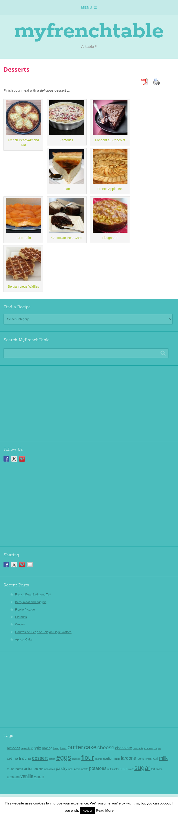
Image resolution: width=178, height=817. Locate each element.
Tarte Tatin (23, 238)
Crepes (20, 624)
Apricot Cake (23, 639)
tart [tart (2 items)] (153, 769)
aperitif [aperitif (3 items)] (26, 748)
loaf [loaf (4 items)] (155, 758)
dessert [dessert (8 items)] (40, 758)
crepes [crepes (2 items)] (157, 748)
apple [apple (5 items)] (36, 748)
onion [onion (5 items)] (29, 768)
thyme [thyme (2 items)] (159, 769)
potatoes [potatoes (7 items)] (97, 768)
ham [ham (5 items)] (116, 758)
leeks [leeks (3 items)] (140, 758)
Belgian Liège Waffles (23, 286)
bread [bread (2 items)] (63, 748)
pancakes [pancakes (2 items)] (49, 769)
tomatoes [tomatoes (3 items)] (13, 776)
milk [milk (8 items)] (163, 758)
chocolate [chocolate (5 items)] (123, 748)
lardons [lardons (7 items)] (128, 758)
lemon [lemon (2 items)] (148, 758)
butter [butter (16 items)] (75, 747)
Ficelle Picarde (25, 609)
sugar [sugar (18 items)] (142, 767)
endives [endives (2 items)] (76, 758)
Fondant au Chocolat (110, 140)
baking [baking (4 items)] (47, 748)
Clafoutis (66, 140)
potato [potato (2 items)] (84, 769)
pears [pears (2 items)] (77, 769)
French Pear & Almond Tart (33, 594)
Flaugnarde (110, 238)
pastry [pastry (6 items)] (61, 768)
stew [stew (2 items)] (131, 769)
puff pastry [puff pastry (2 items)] (113, 769)
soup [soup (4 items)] (123, 769)
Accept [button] (87, 810)
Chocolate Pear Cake (66, 238)
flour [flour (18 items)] (87, 757)
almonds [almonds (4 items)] (13, 748)
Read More (105, 810)
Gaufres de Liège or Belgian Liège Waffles (43, 632)
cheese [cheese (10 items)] (105, 747)
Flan (67, 189)
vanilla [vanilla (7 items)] (26, 776)
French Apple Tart (110, 189)
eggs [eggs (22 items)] (63, 757)
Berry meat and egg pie (30, 602)
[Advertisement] (89, 401)
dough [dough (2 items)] (51, 758)
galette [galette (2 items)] (98, 758)
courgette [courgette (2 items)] (138, 748)
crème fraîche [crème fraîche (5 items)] (19, 758)
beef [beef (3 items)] (56, 748)
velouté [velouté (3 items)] (39, 776)
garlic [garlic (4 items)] (107, 758)
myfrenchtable (89, 31)
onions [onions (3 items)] (38, 769)
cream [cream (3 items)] (148, 748)
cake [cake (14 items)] (90, 747)
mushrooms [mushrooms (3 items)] (15, 769)
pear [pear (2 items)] (70, 769)
